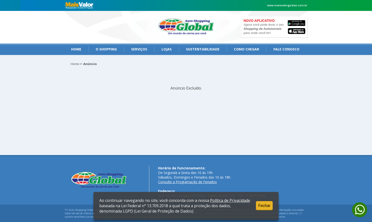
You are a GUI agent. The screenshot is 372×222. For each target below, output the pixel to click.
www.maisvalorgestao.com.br (287, 5)
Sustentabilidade (203, 49)
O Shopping (106, 49)
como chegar (246, 49)
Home (76, 49)
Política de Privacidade (230, 200)
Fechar (264, 206)
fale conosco (286, 49)
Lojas (166, 49)
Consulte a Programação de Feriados (187, 182)
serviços (139, 49)
